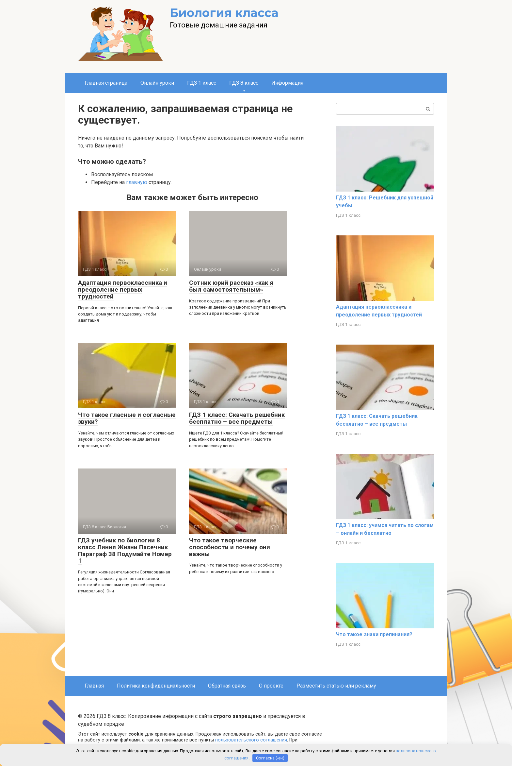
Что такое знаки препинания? (374, 634)
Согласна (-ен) (270, 758)
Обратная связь (227, 686)
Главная (94, 686)
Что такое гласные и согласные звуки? (127, 418)
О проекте (271, 686)
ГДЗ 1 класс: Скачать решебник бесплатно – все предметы (237, 418)
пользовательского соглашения (251, 740)
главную (136, 182)
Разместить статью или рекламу (336, 686)
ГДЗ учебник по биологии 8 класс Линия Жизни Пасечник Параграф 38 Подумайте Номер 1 (125, 550)
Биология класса (224, 13)
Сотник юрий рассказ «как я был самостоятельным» (231, 286)
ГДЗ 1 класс (201, 83)
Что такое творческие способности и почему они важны (229, 547)
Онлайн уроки (157, 83)
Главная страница (106, 83)
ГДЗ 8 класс (243, 83)
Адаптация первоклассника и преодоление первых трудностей (122, 289)
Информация (287, 83)
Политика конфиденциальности (156, 686)
